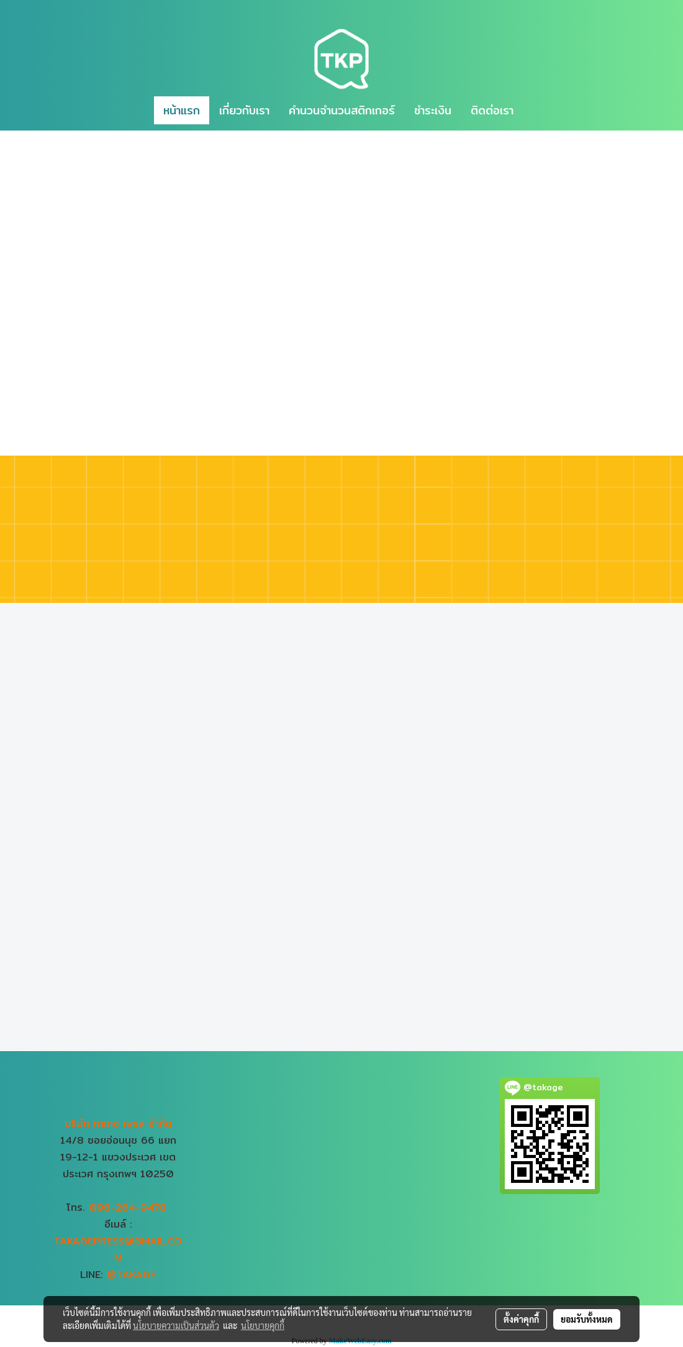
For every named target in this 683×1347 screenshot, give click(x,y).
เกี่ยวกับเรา (244, 110)
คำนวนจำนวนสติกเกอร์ (342, 110)
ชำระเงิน (432, 110)
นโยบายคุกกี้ (262, 1325)
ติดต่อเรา (492, 110)
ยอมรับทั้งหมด (587, 1319)
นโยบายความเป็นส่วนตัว (176, 1325)
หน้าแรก (181, 110)
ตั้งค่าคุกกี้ (521, 1319)
